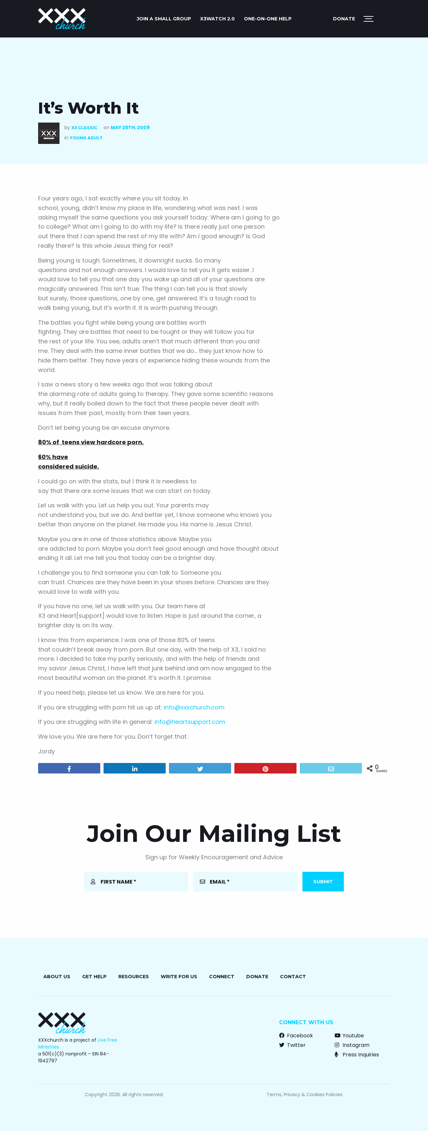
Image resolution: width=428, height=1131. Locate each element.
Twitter (292, 1045)
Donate (344, 19)
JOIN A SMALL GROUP (164, 19)
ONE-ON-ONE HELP (268, 19)
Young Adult (86, 138)
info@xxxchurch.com (194, 707)
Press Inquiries (357, 1054)
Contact (293, 977)
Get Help (94, 977)
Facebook (296, 1035)
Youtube (349, 1035)
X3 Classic (84, 128)
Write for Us (179, 977)
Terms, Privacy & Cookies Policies (305, 1094)
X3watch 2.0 (217, 19)
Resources (133, 977)
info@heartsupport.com (190, 722)
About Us (56, 977)
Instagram (352, 1045)
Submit (323, 882)
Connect (221, 977)
